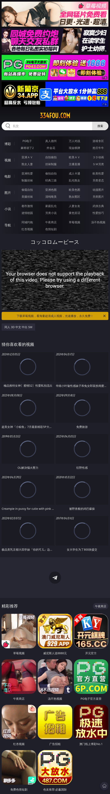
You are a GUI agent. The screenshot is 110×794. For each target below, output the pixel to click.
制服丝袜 (27, 180)
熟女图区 (74, 196)
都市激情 (27, 206)
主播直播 (74, 164)
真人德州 (51, 141)
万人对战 (74, 141)
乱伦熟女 (74, 180)
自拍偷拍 (51, 157)
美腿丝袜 (27, 196)
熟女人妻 (27, 164)
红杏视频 (27, 229)
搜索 (100, 126)
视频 (7, 160)
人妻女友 (74, 206)
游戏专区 (98, 141)
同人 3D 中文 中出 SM (18, 327)
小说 (7, 209)
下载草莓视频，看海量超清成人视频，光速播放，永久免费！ (61, 315)
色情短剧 (51, 229)
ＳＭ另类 (98, 164)
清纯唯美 (51, 196)
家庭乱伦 (51, 206)
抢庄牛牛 (98, 148)
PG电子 (27, 141)
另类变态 (98, 180)
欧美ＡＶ (74, 157)
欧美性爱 (98, 173)
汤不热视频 (98, 222)
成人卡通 (74, 173)
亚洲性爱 (27, 173)
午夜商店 (51, 222)
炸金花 (51, 148)
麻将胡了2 (27, 148)
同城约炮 (27, 222)
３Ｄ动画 (98, 157)
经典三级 (51, 180)
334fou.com (55, 116)
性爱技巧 (98, 213)
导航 (7, 225)
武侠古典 (98, 206)
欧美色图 (74, 190)
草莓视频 (74, 222)
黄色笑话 (74, 213)
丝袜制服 (51, 164)
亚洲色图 (51, 190)
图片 (7, 192)
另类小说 (51, 213)
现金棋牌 (74, 148)
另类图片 (98, 196)
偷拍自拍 (51, 173)
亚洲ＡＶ (27, 157)
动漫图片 (98, 190)
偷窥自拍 (27, 190)
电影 (7, 176)
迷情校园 (27, 213)
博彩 (7, 144)
